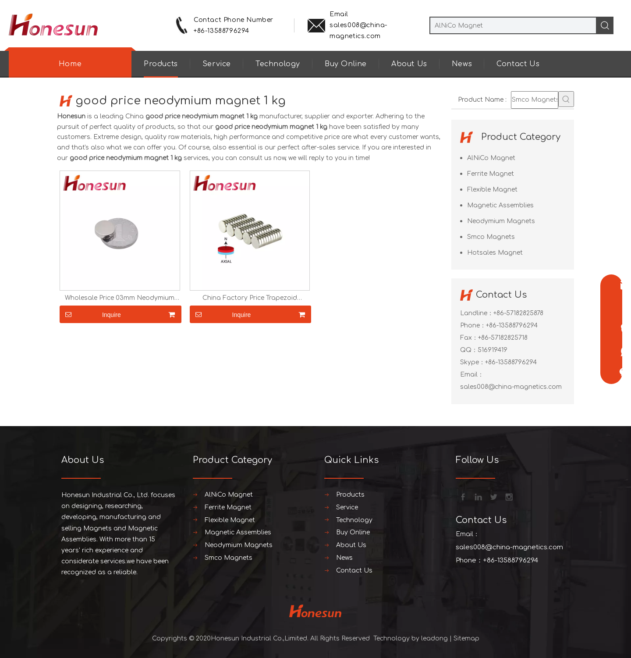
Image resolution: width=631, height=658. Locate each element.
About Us (409, 64)
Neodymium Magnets (501, 221)
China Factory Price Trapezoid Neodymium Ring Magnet (249, 298)
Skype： (472, 362)
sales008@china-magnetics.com (511, 387)
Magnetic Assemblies (500, 205)
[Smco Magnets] (534, 100)
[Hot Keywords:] (566, 99)
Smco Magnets (491, 237)
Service (216, 64)
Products (161, 64)
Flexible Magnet (492, 189)
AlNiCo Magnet (491, 158)
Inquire (90, 314)
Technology (277, 64)
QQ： (469, 350)
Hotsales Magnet (495, 252)
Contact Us (517, 64)
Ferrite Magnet (490, 174)
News (462, 64)
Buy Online (346, 64)
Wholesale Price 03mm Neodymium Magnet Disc (119, 298)
